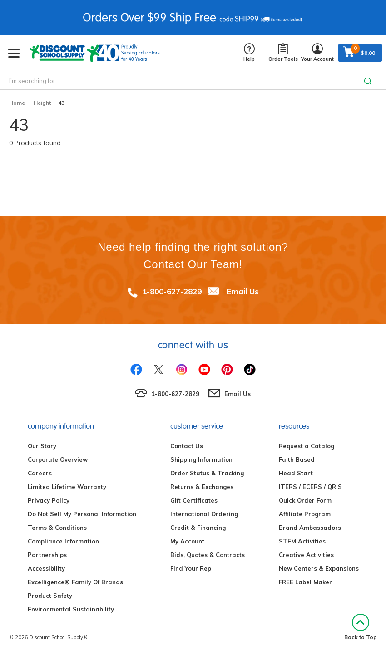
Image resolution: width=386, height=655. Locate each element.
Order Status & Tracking (207, 473)
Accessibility (46, 568)
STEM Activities (302, 541)
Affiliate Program (305, 514)
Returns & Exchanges (201, 486)
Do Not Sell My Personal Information (82, 514)
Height (42, 102)
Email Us (243, 291)
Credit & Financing (198, 527)
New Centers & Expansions (319, 568)
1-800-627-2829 (172, 291)
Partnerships (47, 554)
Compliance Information (63, 541)
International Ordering (204, 514)
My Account (187, 541)
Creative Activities (306, 554)
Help (249, 53)
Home (17, 102)
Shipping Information (201, 459)
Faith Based (297, 459)
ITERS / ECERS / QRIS (310, 486)
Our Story (42, 446)
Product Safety (50, 595)
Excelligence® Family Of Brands (75, 582)
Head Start (296, 473)
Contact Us (186, 446)
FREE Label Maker (305, 582)
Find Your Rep (190, 568)
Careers (40, 473)
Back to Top (360, 627)
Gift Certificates (194, 500)
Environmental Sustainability (71, 609)
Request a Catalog (306, 446)
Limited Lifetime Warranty (67, 486)
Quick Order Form (305, 500)
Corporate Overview (58, 459)
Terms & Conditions (57, 527)
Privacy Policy (48, 500)
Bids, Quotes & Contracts (207, 554)
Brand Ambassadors (310, 527)
